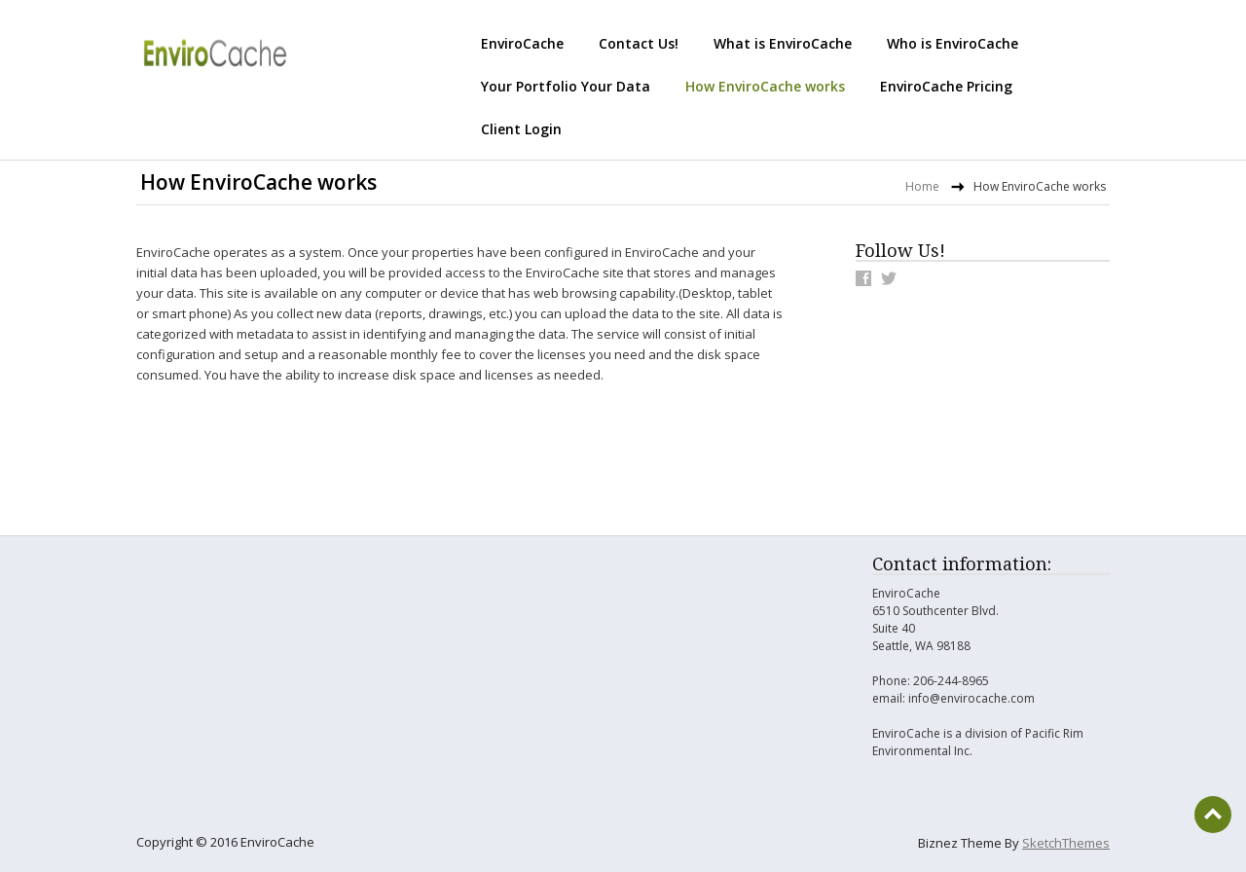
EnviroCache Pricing (946, 86)
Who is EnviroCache (952, 43)
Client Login (521, 129)
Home (922, 186)
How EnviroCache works (765, 86)
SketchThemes (1066, 843)
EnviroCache (522, 43)
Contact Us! (638, 43)
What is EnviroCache (783, 43)
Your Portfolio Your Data (565, 86)
